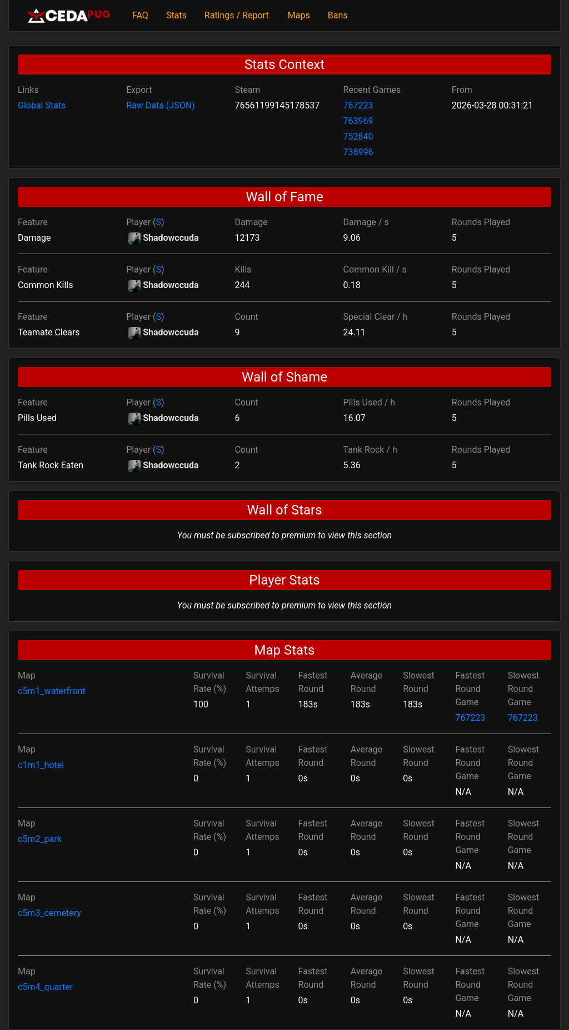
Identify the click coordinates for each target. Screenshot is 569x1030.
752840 (358, 136)
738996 (358, 152)
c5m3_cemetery (49, 913)
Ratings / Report (236, 15)
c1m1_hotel (41, 765)
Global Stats (42, 105)
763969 (358, 121)
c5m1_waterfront (52, 691)
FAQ (140, 15)
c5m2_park (40, 839)
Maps (299, 15)
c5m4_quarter (45, 987)
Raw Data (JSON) (160, 105)
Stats (176, 15)
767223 (358, 105)
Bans (338, 15)
